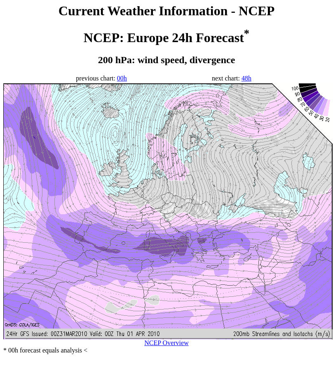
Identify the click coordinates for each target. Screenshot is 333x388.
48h (246, 78)
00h (122, 78)
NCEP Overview (166, 342)
